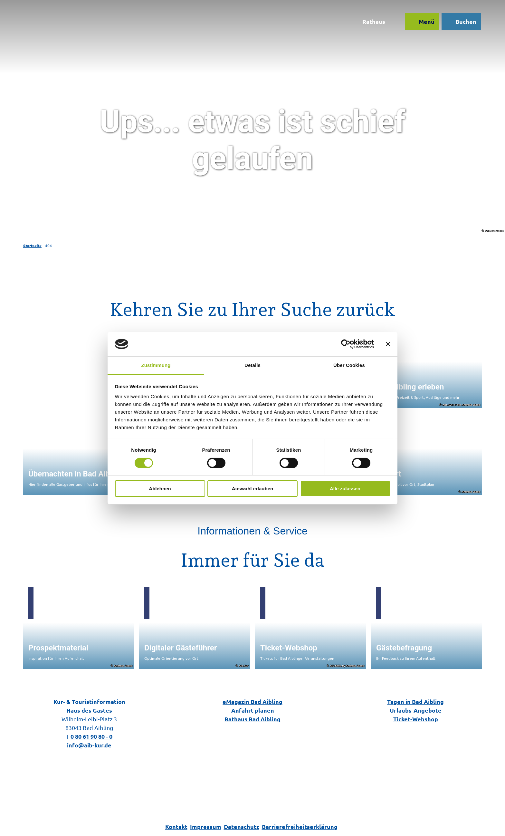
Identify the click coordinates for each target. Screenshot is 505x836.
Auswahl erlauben (252, 488)
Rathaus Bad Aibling (252, 719)
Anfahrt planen (252, 710)
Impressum (205, 826)
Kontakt (176, 826)
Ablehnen (160, 488)
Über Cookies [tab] (349, 365)
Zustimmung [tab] (156, 365)
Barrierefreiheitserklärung (300, 826)
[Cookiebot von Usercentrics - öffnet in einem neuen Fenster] (346, 344)
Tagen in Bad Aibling (415, 701)
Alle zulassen (345, 488)
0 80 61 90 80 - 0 (91, 736)
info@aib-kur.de (89, 745)
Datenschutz (241, 826)
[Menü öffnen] (420, 23)
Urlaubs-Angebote (416, 710)
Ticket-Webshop (415, 719)
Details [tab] (252, 365)
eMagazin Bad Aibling (252, 701)
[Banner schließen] (388, 344)
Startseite (32, 245)
